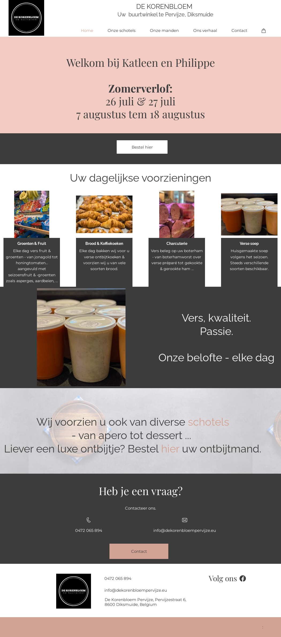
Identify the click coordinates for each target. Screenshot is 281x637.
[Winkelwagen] (264, 30)
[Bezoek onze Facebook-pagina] (243, 578)
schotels (208, 421)
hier (170, 448)
